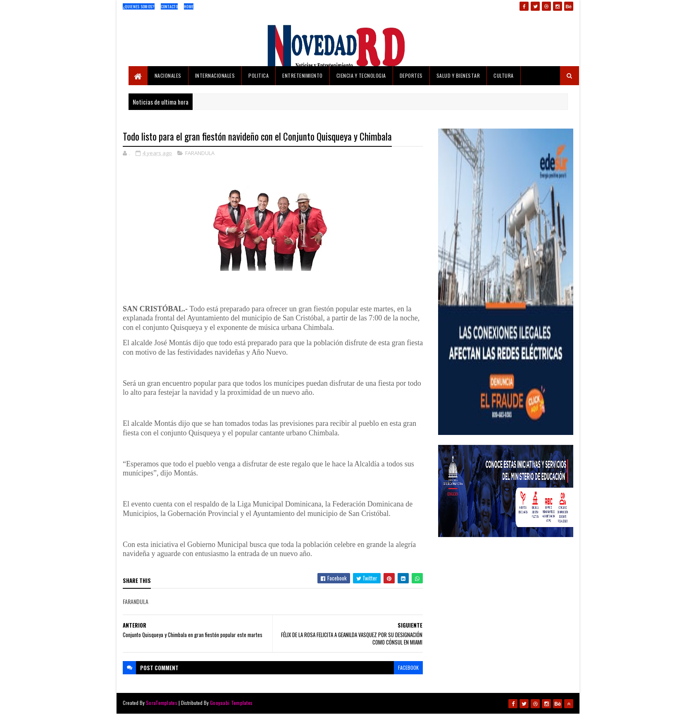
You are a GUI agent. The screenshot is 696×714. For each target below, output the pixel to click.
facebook (408, 667)
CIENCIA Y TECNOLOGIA (361, 75)
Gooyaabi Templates (231, 702)
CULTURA (503, 75)
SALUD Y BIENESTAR (458, 75)
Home (188, 6)
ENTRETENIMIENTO (302, 75)
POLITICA (258, 75)
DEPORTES (411, 75)
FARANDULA (200, 153)
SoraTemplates (161, 702)
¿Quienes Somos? (139, 6)
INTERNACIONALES (215, 75)
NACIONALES (168, 75)
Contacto (169, 6)
